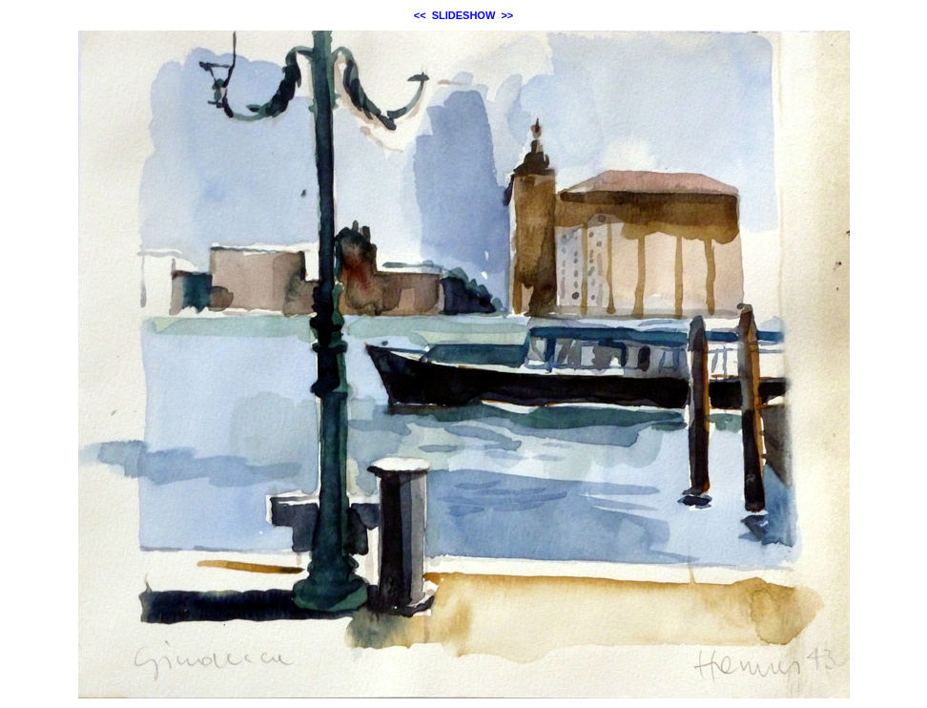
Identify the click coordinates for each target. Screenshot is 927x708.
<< (420, 15)
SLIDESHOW (464, 15)
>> (507, 15)
